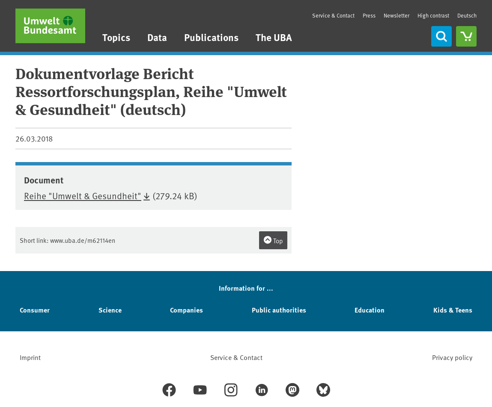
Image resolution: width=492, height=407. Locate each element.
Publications (211, 37)
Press (369, 15)
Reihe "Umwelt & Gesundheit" (82, 195)
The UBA (274, 37)
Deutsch (467, 15)
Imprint (30, 357)
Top (273, 240)
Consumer (35, 310)
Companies (186, 310)
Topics (116, 37)
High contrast (433, 15)
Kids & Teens (452, 310)
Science (110, 310)
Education (370, 310)
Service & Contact (333, 15)
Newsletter (396, 15)
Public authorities (279, 310)
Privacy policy (452, 357)
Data (157, 37)
